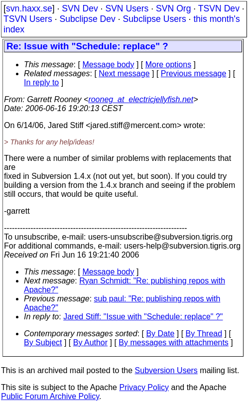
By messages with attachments (174, 342)
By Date (160, 333)
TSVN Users (27, 19)
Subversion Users (166, 370)
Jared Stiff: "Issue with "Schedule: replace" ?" (143, 316)
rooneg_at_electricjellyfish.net (140, 99)
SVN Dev (80, 8)
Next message (124, 73)
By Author (90, 342)
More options (168, 64)
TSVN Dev (219, 8)
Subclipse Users (154, 19)
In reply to (41, 82)
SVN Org (173, 8)
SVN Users (126, 8)
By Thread (204, 333)
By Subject (43, 342)
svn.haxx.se (29, 8)
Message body (108, 64)
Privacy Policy (144, 387)
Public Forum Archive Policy (50, 396)
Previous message (194, 73)
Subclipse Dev (87, 19)
